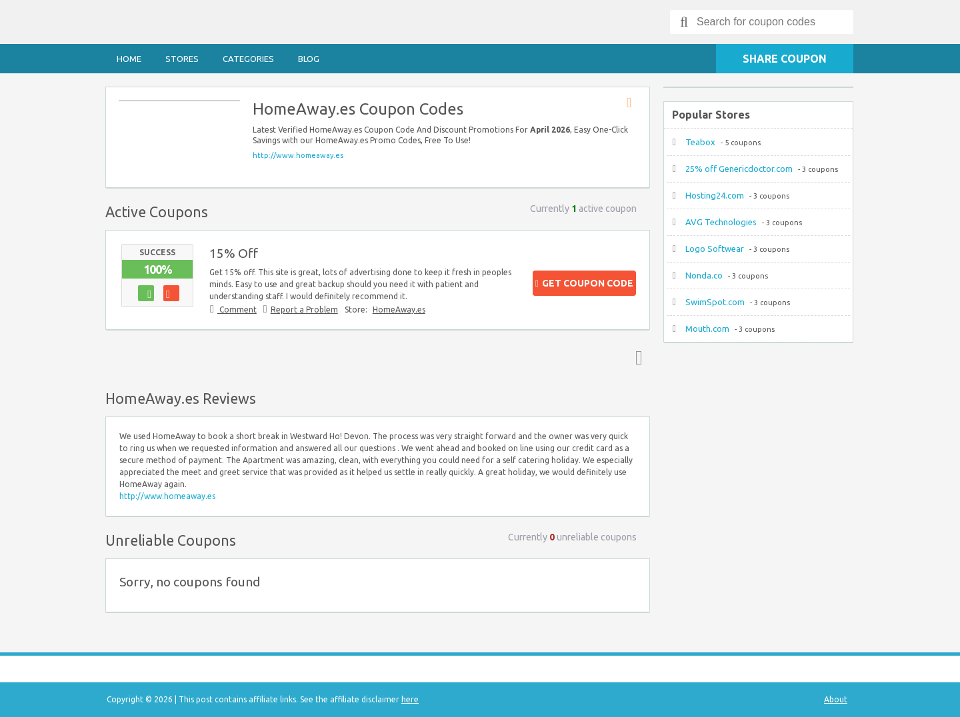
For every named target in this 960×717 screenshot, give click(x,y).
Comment (237, 309)
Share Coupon (785, 59)
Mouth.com (707, 328)
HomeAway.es (399, 309)
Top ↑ (636, 357)
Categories (248, 58)
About (835, 699)
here (410, 699)
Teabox (700, 142)
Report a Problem (304, 309)
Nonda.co (704, 275)
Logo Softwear (714, 248)
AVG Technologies (721, 222)
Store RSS (633, 103)
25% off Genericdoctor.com (739, 168)
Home (129, 58)
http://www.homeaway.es (298, 155)
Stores (182, 58)
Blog (308, 58)
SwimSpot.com (715, 302)
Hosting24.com (714, 195)
